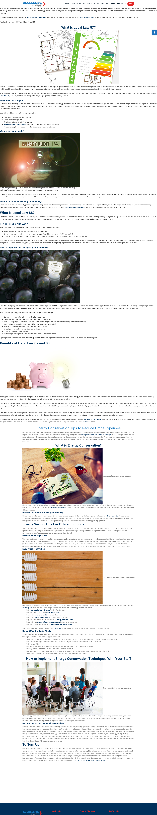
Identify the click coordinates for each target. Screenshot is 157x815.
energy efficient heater (65, 620)
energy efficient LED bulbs (40, 610)
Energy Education (108, 4)
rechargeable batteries (43, 617)
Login (131, 4)
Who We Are (87, 4)
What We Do (76, 4)
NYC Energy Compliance (92, 419)
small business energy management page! (89, 760)
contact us (86, 422)
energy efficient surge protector (48, 622)
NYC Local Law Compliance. (37, 18)
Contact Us (121, 4)
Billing (96, 4)
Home (67, 4)
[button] (154, 32)
